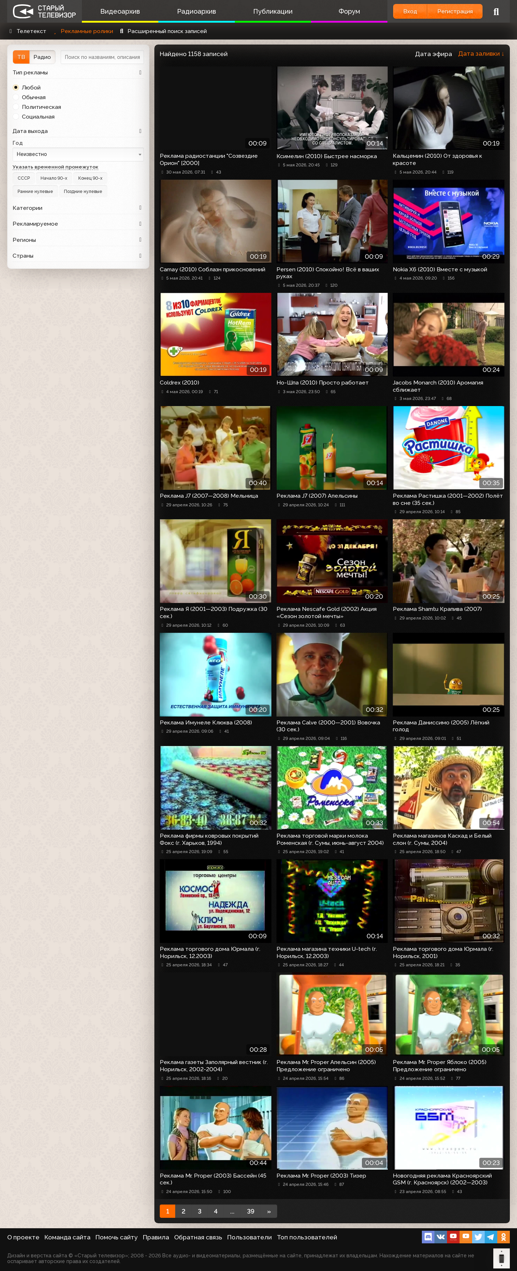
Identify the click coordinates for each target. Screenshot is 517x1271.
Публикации (273, 11)
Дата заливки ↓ (481, 53)
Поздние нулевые (83, 191)
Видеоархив (120, 11)
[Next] (269, 1211)
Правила (156, 1237)
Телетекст (26, 31)
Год (18, 143)
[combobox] (78, 154)
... (232, 1211)
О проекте (23, 1237)
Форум (349, 11)
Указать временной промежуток (55, 167)
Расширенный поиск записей (162, 31)
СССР (24, 178)
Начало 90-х (54, 178)
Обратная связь (198, 1237)
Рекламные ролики (82, 31)
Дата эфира (433, 53)
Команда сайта (67, 1237)
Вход (410, 11)
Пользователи (249, 1237)
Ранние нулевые (35, 191)
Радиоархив (196, 11)
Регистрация (455, 11)
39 (251, 1211)
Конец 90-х (90, 178)
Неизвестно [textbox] (32, 154)
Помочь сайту (117, 1237)
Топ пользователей (307, 1237)
